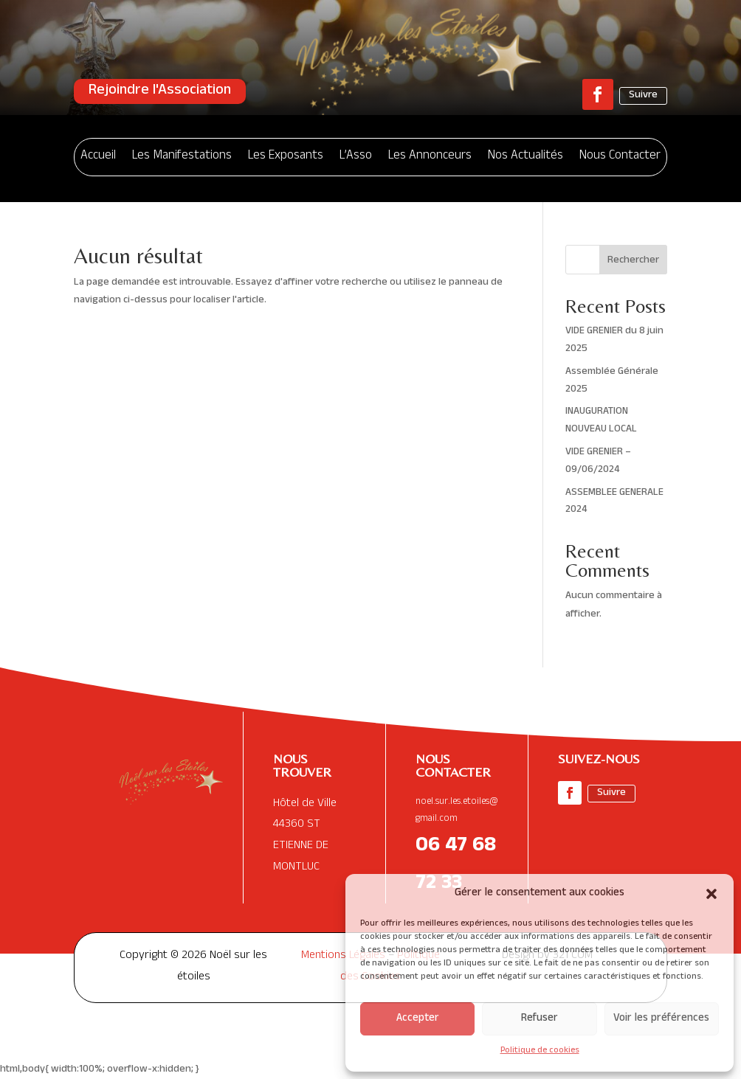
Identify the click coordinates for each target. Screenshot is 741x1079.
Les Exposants (285, 157)
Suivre (643, 95)
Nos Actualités (525, 157)
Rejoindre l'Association (160, 91)
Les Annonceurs (430, 157)
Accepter (417, 1018)
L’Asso (356, 157)
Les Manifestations (182, 157)
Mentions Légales (343, 956)
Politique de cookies (539, 1051)
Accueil (98, 157)
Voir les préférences (661, 1018)
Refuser (539, 1018)
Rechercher (633, 260)
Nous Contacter (620, 157)
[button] (711, 894)
